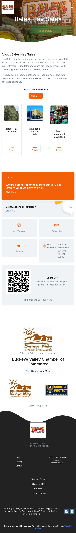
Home (18, 457)
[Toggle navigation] (72, 7)
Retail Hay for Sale (11, 130)
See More (36, 96)
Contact (19, 466)
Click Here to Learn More (38, 371)
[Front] (8, 7)
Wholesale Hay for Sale (34, 131)
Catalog (19, 462)
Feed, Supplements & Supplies (59, 134)
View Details (11, 148)
